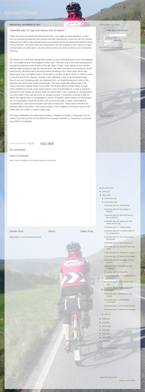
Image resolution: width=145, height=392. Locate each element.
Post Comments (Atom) (31, 237)
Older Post (86, 231)
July (107, 314)
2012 (104, 334)
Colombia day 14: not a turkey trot (118, 243)
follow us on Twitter (127, 380)
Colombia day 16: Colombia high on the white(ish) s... (119, 232)
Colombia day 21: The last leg (116, 205)
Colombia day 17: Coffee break (117, 227)
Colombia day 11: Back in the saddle (119, 256)
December (109, 198)
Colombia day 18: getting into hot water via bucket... (118, 222)
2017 (104, 195)
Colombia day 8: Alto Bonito (116, 272)
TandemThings (21, 13)
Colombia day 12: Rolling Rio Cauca (119, 252)
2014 (104, 326)
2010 (104, 341)
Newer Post (16, 231)
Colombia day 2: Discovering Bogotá (119, 306)
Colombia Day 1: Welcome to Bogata (120, 309)
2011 (104, 337)
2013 (104, 330)
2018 (104, 191)
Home (51, 231)
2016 (104, 319)
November (109, 202)
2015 (104, 322)
